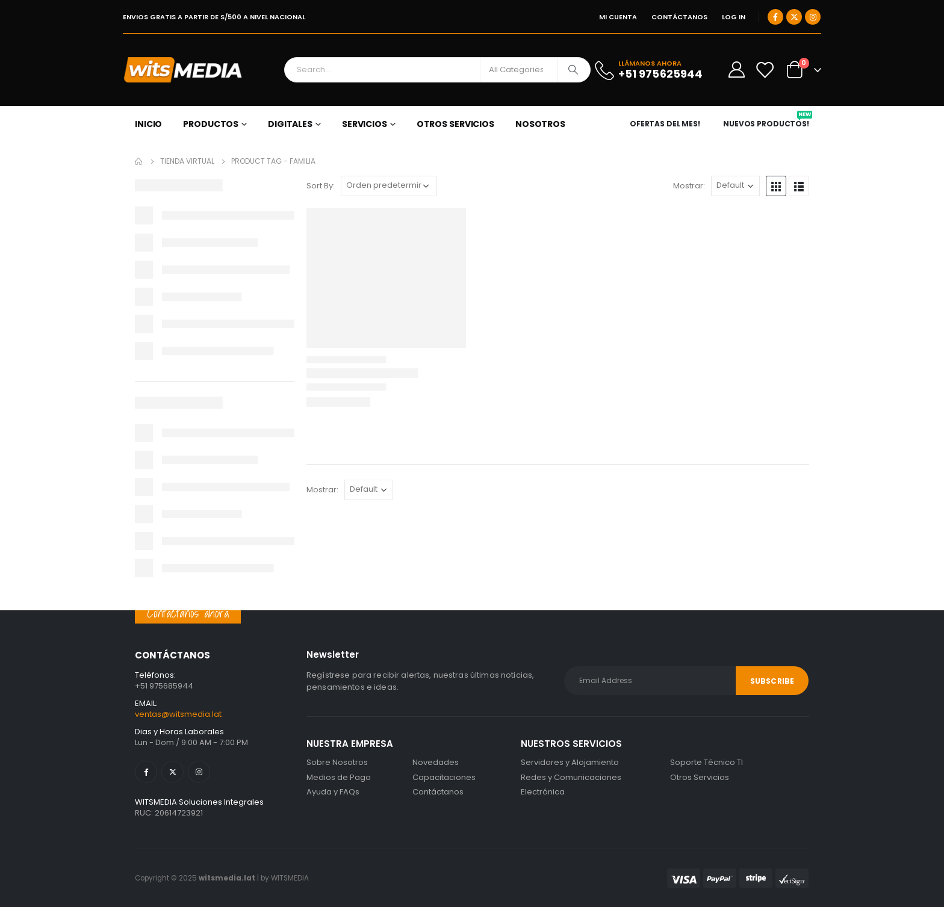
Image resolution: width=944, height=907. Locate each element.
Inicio (148, 124)
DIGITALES (290, 124)
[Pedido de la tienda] (389, 186)
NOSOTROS (540, 124)
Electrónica (543, 791)
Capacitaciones (444, 777)
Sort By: (320, 185)
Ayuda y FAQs (332, 791)
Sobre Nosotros (337, 762)
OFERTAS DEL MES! (665, 124)
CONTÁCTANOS (679, 17)
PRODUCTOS (210, 124)
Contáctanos (438, 791)
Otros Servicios (699, 777)
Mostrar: (689, 185)
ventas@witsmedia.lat (178, 714)
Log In (733, 17)
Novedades (435, 762)
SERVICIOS (364, 124)
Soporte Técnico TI (706, 762)
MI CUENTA (618, 17)
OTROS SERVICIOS (455, 124)
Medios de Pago (338, 777)
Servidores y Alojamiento (570, 762)
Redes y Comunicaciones (571, 777)
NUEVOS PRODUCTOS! (767, 124)
